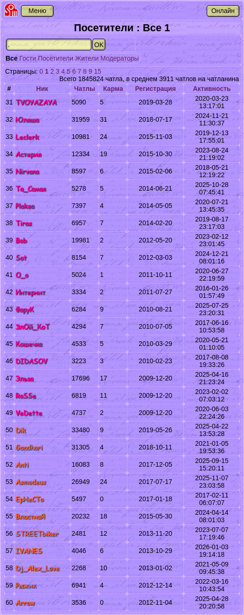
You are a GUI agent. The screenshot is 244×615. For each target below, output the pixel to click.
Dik (20, 430)
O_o (21, 274)
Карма (113, 88)
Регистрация (155, 88)
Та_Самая (30, 188)
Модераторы (119, 58)
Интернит (30, 292)
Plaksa (24, 205)
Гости (28, 58)
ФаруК (24, 309)
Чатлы (84, 88)
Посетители (55, 58)
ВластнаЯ (30, 516)
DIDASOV (31, 361)
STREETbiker (36, 533)
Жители (86, 58)
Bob (21, 240)
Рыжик (25, 585)
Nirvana (27, 171)
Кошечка (28, 343)
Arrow (25, 602)
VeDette (28, 412)
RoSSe (25, 395)
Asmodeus (30, 481)
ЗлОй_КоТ (32, 326)
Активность (211, 88)
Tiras (23, 223)
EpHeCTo (29, 499)
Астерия (28, 154)
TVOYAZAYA (35, 102)
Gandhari (28, 447)
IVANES (28, 550)
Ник (42, 88)
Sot (21, 257)
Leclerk (27, 136)
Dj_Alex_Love (37, 568)
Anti (21, 464)
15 (97, 71)
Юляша (27, 119)
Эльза (24, 378)
